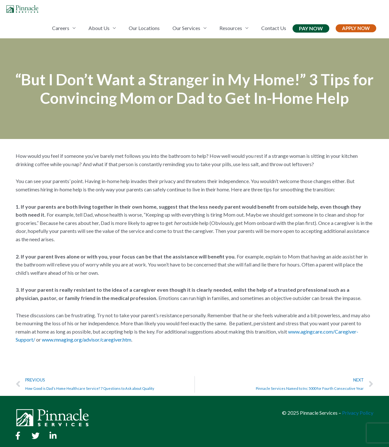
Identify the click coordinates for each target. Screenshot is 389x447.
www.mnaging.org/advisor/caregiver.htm (86, 339)
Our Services (186, 28)
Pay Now (311, 28)
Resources (230, 28)
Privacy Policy (357, 413)
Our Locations (144, 28)
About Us (99, 28)
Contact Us (273, 28)
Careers (60, 28)
